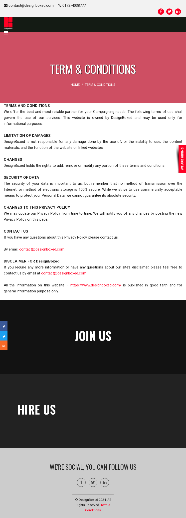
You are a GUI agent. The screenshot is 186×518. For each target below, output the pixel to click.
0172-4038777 (72, 5)
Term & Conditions (100, 84)
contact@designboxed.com (29, 5)
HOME (75, 84)
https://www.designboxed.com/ (95, 285)
